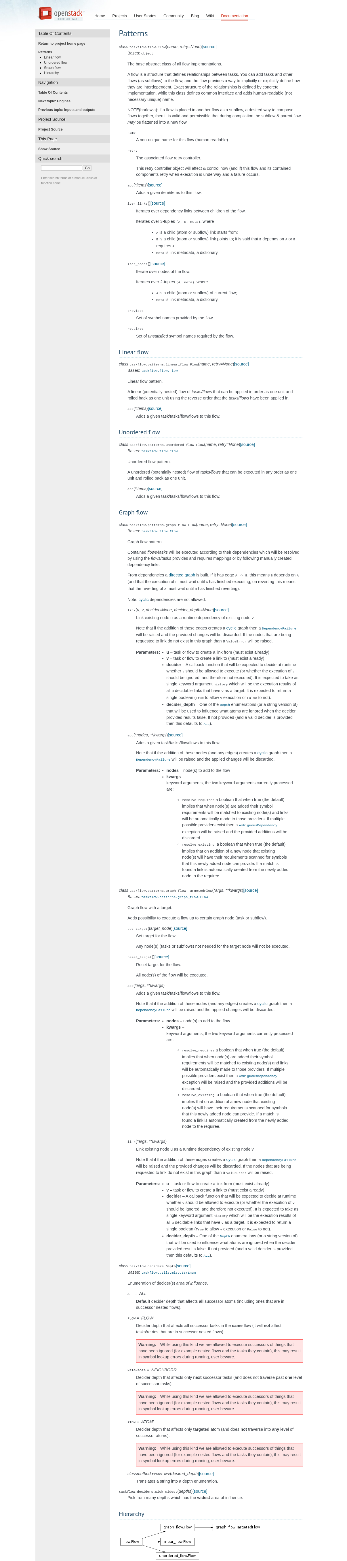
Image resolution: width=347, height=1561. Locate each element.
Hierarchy (53, 73)
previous (291, 1544)
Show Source (51, 149)
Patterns (47, 52)
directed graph (182, 565)
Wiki (210, 16)
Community (173, 16)
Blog (195, 16)
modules (322, 1544)
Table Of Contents (55, 93)
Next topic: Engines (56, 101)
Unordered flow (57, 63)
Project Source (52, 129)
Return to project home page (63, 44)
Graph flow (54, 68)
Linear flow (54, 57)
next (307, 1544)
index (339, 1544)
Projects (119, 16)
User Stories (145, 16)
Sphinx (261, 1555)
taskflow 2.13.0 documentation (31, 1544)
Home (99, 16)
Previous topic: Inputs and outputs (68, 110)
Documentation (234, 16)
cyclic (143, 588)
